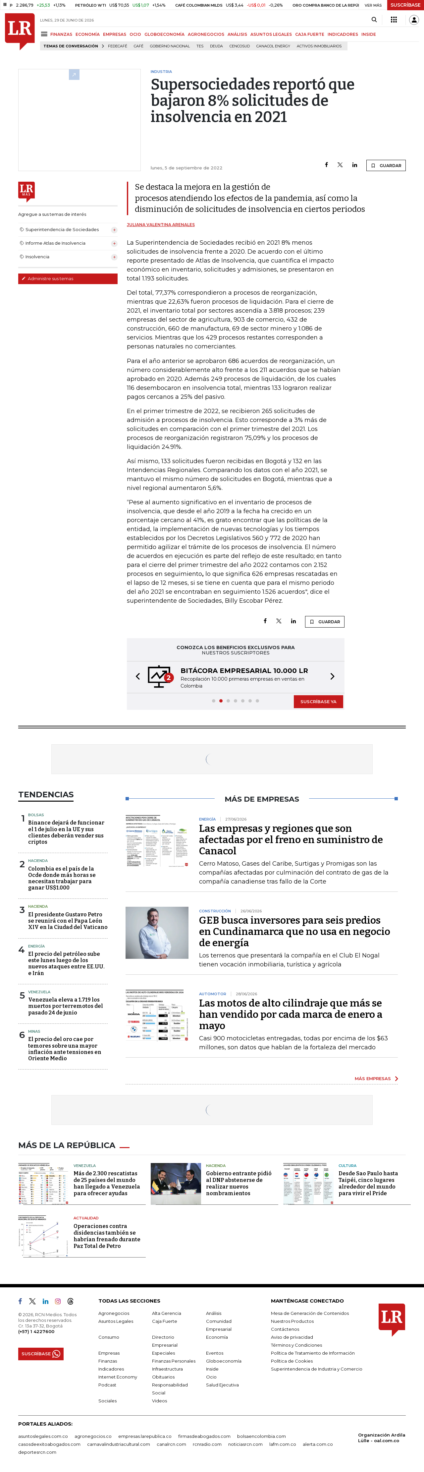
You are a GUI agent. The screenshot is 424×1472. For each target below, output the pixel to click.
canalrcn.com (171, 1444)
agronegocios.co (93, 1436)
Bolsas (36, 815)
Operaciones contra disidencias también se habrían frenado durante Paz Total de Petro (107, 1236)
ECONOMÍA (88, 34)
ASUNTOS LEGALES (271, 34)
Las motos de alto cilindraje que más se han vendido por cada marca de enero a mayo (291, 1014)
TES (199, 46)
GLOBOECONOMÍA (164, 34)
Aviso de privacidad (292, 1337)
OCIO (135, 34)
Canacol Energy (273, 46)
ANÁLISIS (237, 34)
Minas (34, 1031)
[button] (136, 677)
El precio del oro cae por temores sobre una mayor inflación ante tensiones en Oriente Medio (64, 1049)
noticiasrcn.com (245, 1444)
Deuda (216, 46)
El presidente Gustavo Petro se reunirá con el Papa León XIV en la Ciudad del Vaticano (68, 920)
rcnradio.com (207, 1444)
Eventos (214, 1353)
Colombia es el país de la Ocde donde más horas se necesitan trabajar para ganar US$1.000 (62, 878)
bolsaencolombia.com (261, 1436)
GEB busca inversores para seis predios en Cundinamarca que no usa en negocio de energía (294, 931)
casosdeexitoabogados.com (49, 1444)
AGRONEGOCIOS (206, 34)
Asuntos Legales (115, 1321)
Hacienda (38, 860)
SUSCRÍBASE (406, 5)
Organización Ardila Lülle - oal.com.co (381, 1437)
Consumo (108, 1337)
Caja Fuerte (164, 1321)
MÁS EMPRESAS (373, 1078)
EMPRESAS (114, 34)
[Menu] (45, 34)
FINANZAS (61, 34)
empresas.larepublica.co (145, 1436)
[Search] (374, 20)
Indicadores (111, 1369)
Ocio (211, 1377)
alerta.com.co (318, 1444)
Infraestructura (167, 1369)
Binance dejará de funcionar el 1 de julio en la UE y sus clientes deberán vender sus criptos (66, 832)
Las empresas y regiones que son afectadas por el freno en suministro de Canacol (291, 840)
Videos (159, 1400)
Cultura (347, 1165)
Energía (36, 946)
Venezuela (39, 992)
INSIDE (368, 34)
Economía (217, 1337)
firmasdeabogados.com (204, 1436)
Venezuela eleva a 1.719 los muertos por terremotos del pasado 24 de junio (65, 1006)
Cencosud (240, 46)
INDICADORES (343, 34)
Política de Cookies (292, 1361)
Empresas (109, 1353)
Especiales (163, 1353)
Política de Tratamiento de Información (313, 1353)
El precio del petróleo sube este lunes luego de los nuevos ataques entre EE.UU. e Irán (66, 963)
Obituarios (163, 1377)
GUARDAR (386, 165)
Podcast (107, 1384)
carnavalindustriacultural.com (118, 1444)
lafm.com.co (282, 1444)
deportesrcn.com (37, 1452)
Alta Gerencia (166, 1313)
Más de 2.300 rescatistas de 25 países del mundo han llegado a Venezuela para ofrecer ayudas (107, 1183)
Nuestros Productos (292, 1321)
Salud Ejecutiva (222, 1384)
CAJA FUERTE (309, 34)
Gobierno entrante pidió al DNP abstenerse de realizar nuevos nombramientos (239, 1183)
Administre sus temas (47, 278)
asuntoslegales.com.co (43, 1436)
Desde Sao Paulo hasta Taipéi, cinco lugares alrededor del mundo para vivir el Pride (368, 1183)
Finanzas (107, 1361)
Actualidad (86, 1218)
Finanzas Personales (173, 1361)
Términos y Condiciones (296, 1345)
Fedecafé (117, 46)
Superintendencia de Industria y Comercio (316, 1369)
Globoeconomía (223, 1361)
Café (138, 46)
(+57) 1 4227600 (36, 1331)
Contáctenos (285, 1329)
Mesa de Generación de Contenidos (310, 1313)
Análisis (213, 1313)
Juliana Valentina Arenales (161, 224)
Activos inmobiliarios (319, 46)
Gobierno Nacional (170, 46)
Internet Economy (117, 1377)
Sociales (107, 1400)
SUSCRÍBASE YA (318, 701)
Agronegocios (113, 1313)
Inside (212, 1369)
